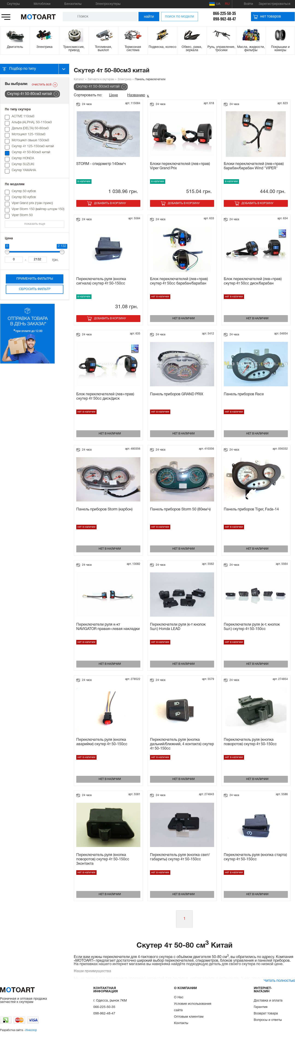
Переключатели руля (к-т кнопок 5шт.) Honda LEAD (178, 627)
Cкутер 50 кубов (24, 191)
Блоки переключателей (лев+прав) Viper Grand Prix (180, 166)
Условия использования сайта (192, 1007)
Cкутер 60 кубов (24, 197)
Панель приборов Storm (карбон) (104, 509)
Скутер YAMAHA (24, 170)
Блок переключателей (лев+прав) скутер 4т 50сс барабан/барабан (179, 281)
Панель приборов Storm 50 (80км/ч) (180, 509)
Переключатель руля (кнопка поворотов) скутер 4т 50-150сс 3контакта (102, 859)
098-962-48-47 (224, 19)
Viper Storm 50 (22, 215)
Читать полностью (279, 980)
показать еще (34, 224)
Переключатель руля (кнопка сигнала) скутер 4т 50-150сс (101, 281)
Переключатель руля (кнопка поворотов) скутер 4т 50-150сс (250, 742)
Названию (136, 95)
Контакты (181, 1023)
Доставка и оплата (268, 1000)
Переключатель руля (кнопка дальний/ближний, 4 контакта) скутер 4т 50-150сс (182, 744)
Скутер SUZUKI (23, 164)
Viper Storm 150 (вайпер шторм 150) (38, 209)
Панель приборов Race (244, 394)
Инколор (31, 1030)
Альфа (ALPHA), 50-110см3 (32, 122)
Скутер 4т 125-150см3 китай (33, 146)
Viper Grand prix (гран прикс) (32, 203)
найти (149, 16)
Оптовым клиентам (189, 1016)
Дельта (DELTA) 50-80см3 (30, 128)
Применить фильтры (34, 278)
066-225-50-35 (224, 13)
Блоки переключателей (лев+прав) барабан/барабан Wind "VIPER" (254, 166)
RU (227, 4)
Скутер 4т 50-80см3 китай (31, 152)
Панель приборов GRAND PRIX (176, 394)
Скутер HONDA (23, 158)
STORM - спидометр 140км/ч (101, 164)
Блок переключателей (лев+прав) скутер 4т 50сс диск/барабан (253, 281)
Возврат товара (266, 1013)
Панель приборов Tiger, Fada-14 (251, 509)
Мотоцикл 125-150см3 (28, 134)
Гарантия (261, 1007)
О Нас (178, 997)
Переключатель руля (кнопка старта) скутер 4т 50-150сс (255, 857)
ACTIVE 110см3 (23, 116)
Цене (113, 95)
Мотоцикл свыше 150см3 (30, 140)
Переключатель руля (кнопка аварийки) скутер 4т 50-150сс (101, 742)
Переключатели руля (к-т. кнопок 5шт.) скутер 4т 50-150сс (252, 627)
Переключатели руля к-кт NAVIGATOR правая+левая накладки (108, 627)
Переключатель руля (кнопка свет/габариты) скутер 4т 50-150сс (180, 857)
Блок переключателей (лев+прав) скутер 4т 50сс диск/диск (105, 396)
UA (214, 4)
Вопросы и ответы (268, 1020)
